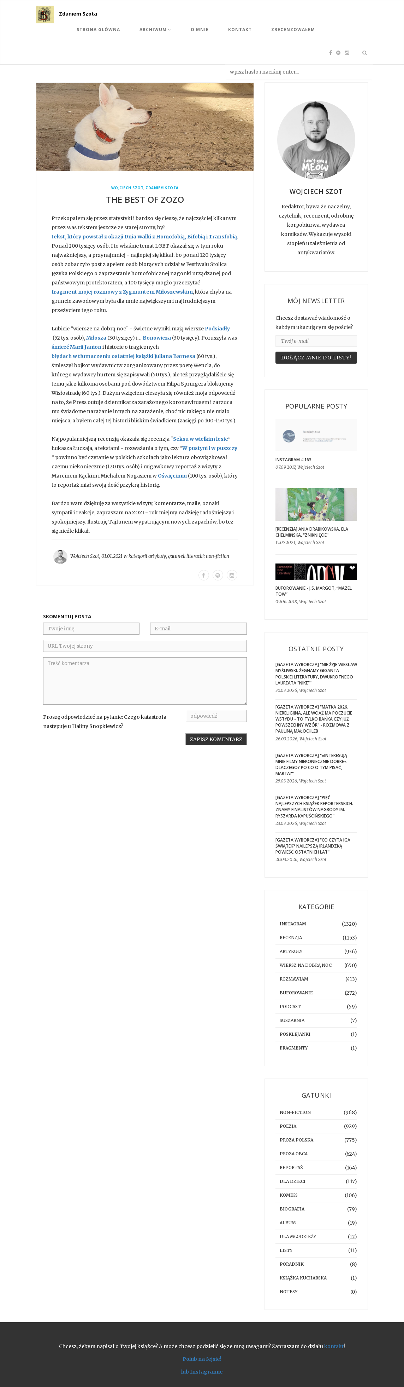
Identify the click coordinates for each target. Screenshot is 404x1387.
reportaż (291, 1167)
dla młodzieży (298, 1236)
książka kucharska (303, 1278)
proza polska (296, 1140)
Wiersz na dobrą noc (306, 965)
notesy (288, 1291)
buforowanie (296, 992)
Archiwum (155, 30)
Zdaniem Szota (78, 13)
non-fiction (217, 556)
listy (286, 1250)
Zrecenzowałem (293, 30)
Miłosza (96, 338)
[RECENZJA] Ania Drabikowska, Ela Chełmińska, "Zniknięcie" (311, 532)
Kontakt (240, 30)
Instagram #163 (293, 460)
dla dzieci (292, 1181)
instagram (293, 923)
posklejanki (295, 1034)
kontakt (334, 1346)
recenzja (291, 937)
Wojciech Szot (127, 188)
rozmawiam (294, 979)
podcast (290, 1006)
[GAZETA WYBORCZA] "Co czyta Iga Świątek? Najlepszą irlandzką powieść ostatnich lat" (312, 846)
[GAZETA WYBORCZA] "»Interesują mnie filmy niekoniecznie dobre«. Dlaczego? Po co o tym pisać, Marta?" (311, 764)
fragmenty (294, 1048)
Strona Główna (98, 30)
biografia (292, 1209)
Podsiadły (217, 328)
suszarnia (292, 1020)
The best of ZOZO (145, 199)
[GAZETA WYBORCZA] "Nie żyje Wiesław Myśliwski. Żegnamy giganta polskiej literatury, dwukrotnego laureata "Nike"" (316, 673)
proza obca (294, 1153)
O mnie (200, 30)
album (288, 1222)
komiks (289, 1195)
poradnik (292, 1264)
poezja (288, 1126)
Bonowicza (157, 338)
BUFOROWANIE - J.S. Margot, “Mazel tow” (313, 591)
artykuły (157, 556)
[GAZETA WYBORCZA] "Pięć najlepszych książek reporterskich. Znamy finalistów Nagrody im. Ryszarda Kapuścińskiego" (314, 806)
